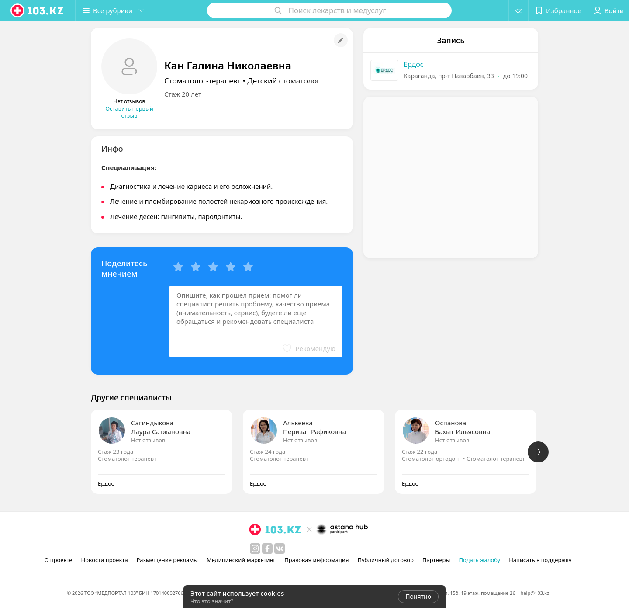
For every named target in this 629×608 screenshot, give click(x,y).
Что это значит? (211, 601)
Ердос (414, 64)
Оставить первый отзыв (129, 112)
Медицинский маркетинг (241, 560)
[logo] (37, 10)
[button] (112, 10)
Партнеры (436, 560)
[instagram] (255, 548)
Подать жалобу (479, 560)
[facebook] (267, 548)
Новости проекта (104, 560)
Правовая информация (316, 560)
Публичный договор (385, 560)
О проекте (59, 560)
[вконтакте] (279, 548)
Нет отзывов (148, 440)
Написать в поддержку (540, 560)
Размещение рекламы (167, 560)
